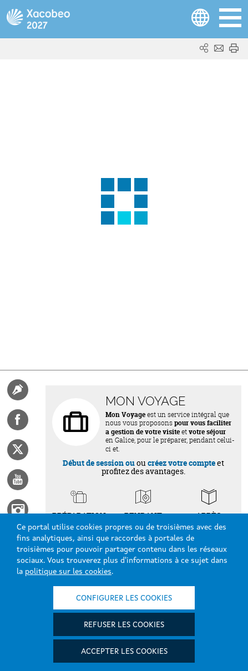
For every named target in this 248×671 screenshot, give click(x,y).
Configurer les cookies (124, 598)
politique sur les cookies (68, 572)
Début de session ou (99, 463)
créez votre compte (181, 463)
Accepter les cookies (124, 651)
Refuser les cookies (124, 625)
